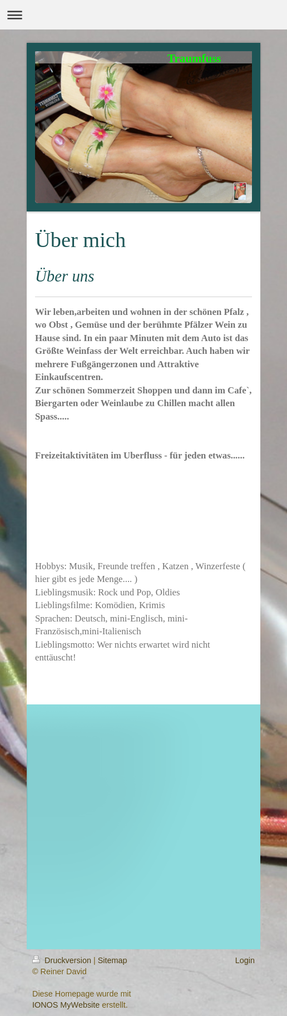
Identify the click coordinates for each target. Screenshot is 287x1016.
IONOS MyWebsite (66, 1004)
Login (245, 960)
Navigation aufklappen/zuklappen (143, 15)
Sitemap (112, 960)
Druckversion (62, 960)
